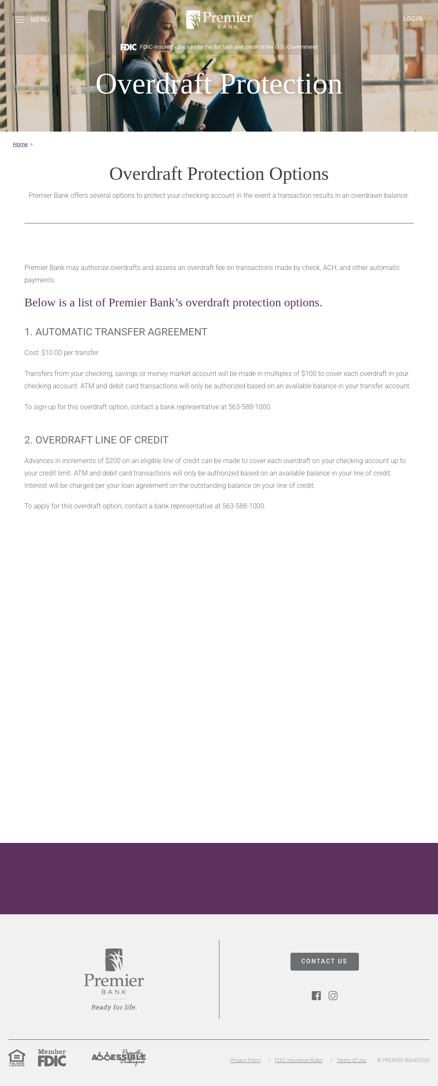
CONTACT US (325, 961)
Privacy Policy (245, 1060)
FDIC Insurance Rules (299, 1060)
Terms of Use (352, 1060)
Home (20, 144)
